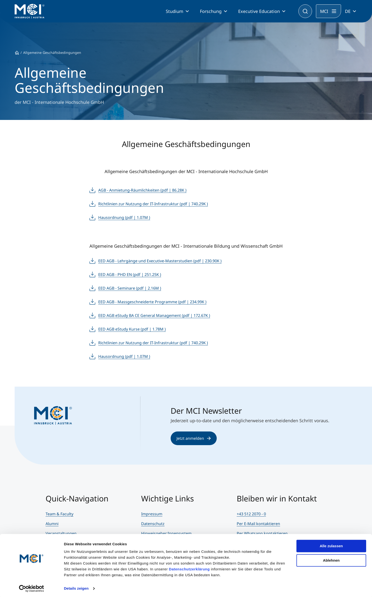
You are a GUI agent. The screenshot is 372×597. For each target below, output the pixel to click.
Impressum (151, 514)
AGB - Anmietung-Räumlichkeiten (142, 190)
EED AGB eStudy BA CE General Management (154, 315)
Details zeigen (76, 587)
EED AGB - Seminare (129, 288)
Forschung (211, 11)
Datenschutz (153, 523)
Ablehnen (331, 559)
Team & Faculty (59, 514)
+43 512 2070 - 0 (251, 514)
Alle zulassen (331, 545)
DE (348, 11)
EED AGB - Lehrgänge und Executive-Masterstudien (160, 261)
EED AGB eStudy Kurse (132, 329)
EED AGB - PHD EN (129, 274)
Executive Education (259, 11)
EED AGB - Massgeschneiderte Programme (152, 301)
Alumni (52, 523)
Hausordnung (124, 217)
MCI (324, 11)
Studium (174, 11)
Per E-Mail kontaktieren (258, 523)
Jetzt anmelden (193, 438)
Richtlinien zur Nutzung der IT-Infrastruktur (153, 203)
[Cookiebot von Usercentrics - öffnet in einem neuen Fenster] (31, 587)
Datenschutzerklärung (189, 568)
